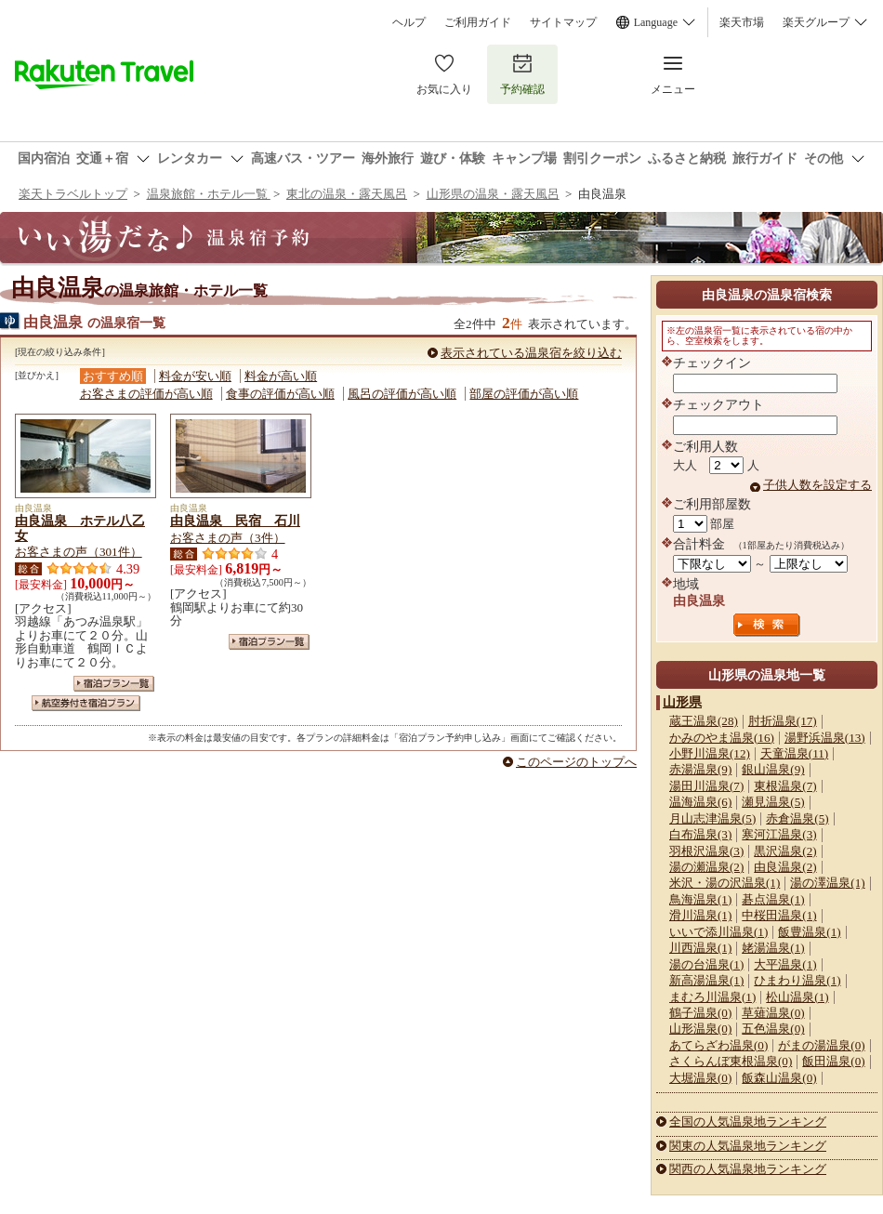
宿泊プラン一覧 (113, 684)
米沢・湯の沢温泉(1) (724, 883)
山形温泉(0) (700, 1029)
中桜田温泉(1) (779, 915)
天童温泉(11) (794, 753)
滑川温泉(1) (700, 915)
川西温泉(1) (700, 948)
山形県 (682, 701)
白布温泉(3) (700, 834)
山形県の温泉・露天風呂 (493, 194)
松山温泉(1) (797, 997)
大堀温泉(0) (700, 1078)
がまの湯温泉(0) (821, 1045)
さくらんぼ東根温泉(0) (730, 1061)
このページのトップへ (576, 762)
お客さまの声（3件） (227, 538)
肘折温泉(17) (782, 721)
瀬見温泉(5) (773, 802)
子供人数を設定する (817, 485)
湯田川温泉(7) (706, 786)
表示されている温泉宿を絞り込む (531, 353)
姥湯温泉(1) (773, 948)
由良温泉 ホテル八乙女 (80, 528)
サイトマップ (563, 22)
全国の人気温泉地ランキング (747, 1121)
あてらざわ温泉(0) (718, 1045)
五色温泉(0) (773, 1029)
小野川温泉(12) (709, 753)
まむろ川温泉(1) (712, 997)
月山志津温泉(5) (712, 818)
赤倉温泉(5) (797, 818)
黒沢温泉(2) (785, 851)
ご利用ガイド (477, 22)
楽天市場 (741, 22)
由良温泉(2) (785, 867)
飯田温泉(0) (833, 1061)
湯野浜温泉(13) (824, 738)
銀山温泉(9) (773, 769)
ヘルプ (409, 22)
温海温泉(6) (700, 802)
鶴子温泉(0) (700, 1013)
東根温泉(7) (785, 786)
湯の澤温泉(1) (827, 883)
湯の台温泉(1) (706, 964)
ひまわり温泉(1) (797, 980)
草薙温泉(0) (773, 1013)
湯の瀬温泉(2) (706, 867)
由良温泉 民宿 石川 (235, 520)
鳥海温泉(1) (700, 899)
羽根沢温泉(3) (706, 851)
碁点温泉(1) (773, 899)
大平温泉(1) (785, 964)
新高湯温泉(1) (706, 980)
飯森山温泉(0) (779, 1078)
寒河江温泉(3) (779, 834)
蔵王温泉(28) (703, 721)
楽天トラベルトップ (73, 194)
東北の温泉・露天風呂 (346, 194)
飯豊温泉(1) (809, 932)
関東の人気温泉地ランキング (747, 1146)
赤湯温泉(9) (700, 769)
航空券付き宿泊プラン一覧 (86, 703)
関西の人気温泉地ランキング (747, 1169)
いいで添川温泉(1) (718, 932)
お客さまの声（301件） (78, 552)
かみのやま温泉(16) (721, 738)
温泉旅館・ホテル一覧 (208, 194)
